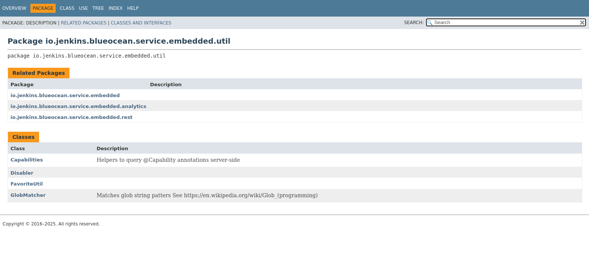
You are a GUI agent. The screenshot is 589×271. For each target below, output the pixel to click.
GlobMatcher (28, 195)
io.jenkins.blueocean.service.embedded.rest (72, 117)
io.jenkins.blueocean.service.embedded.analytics (78, 106)
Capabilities (27, 160)
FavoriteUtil (27, 184)
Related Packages (83, 23)
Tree (98, 8)
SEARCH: (414, 22)
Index (116, 8)
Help (133, 8)
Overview (14, 8)
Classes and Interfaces (141, 23)
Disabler (22, 173)
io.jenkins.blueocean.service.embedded (65, 95)
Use (83, 8)
